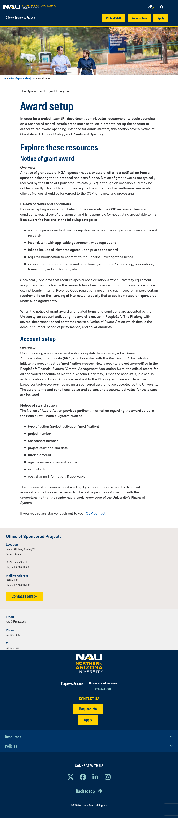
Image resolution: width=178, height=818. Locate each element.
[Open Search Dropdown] (161, 7)
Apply (160, 18)
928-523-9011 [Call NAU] (103, 688)
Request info (139, 18)
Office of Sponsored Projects (20, 16)
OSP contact (95, 513)
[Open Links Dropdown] (152, 7)
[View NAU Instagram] (108, 777)
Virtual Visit (113, 18)
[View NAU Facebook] (83, 777)
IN (5, 78)
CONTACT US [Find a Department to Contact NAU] (89, 698)
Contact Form (24, 596)
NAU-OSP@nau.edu (16, 621)
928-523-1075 (12, 647)
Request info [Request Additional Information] (88, 708)
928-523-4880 (13, 634)
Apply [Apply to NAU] (88, 719)
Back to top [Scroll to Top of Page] (85, 790)
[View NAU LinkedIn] (95, 777)
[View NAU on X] (70, 777)
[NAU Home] (29, 6)
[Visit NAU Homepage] (89, 663)
